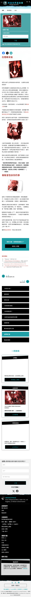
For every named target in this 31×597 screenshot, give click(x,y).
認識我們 (5, 506)
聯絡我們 (4, 513)
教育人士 (4, 538)
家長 (3, 543)
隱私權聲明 (6, 589)
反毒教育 (5, 517)
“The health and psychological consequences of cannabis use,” (16, 266)
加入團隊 (4, 550)
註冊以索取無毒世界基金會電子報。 (12, 44)
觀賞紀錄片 (9, 522)
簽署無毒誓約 (5, 545)
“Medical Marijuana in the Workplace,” (12, 260)
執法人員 (4, 540)
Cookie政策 (13, 589)
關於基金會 (5, 508)
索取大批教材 (5, 552)
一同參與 (15, 350)
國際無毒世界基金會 (10, 498)
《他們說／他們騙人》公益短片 (10, 524)
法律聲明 (25, 589)
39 (20, 151)
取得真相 (9, 10)
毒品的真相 (7, 230)
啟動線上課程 (5, 547)
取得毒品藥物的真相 (7, 519)
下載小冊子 (5, 531)
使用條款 (20, 589)
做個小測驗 (5, 529)
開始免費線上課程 (6, 526)
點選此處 (25, 568)
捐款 (3, 510)
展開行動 (5, 536)
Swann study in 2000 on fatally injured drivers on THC (15, 264)
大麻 (15, 10)
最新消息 (5, 556)
